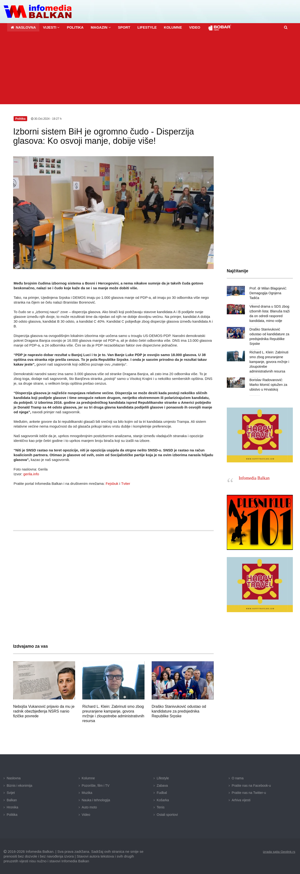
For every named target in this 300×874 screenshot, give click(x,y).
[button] (51, 27)
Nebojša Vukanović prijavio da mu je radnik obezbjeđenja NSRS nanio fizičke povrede (43, 711)
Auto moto (89, 807)
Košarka (163, 800)
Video (86, 814)
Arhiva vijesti (241, 800)
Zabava (162, 785)
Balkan (12, 800)
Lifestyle (163, 778)
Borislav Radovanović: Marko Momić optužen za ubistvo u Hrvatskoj (268, 384)
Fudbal (162, 792)
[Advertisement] (150, 68)
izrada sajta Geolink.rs (278, 851)
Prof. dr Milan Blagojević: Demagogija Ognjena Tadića (267, 293)
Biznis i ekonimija (19, 785)
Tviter (125, 483)
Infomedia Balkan (254, 478)
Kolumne (88, 778)
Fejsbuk (112, 483)
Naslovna (14, 778)
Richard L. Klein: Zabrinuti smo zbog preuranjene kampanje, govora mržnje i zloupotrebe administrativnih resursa (269, 361)
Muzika (87, 792)
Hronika (12, 807)
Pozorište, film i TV (95, 785)
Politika (12, 814)
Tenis (161, 807)
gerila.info (31, 474)
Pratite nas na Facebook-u (251, 785)
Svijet (11, 792)
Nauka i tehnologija (96, 800)
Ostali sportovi (167, 814)
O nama (238, 778)
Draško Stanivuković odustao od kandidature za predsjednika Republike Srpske (179, 711)
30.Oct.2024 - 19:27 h (46, 118)
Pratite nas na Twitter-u (249, 792)
